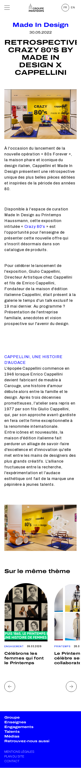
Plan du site (14, 756)
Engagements (18, 727)
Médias (11, 736)
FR (65, 7)
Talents (12, 731)
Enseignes (15, 722)
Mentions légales (19, 751)
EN (73, 7)
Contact (11, 761)
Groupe (12, 717)
